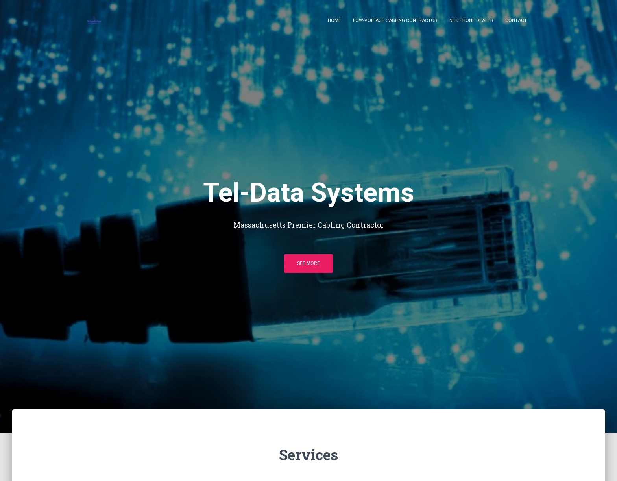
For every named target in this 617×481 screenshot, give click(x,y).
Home (334, 20)
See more (308, 263)
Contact (516, 20)
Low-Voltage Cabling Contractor (395, 20)
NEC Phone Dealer (471, 20)
